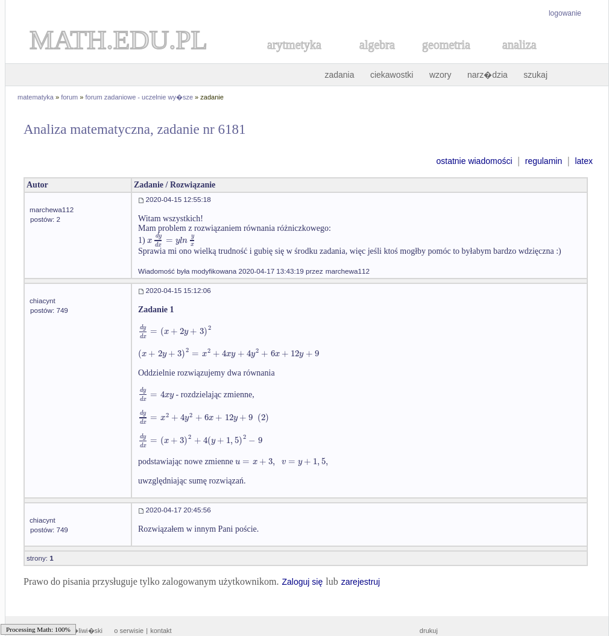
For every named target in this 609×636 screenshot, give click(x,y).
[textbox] (171, 240)
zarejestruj (360, 582)
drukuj (429, 630)
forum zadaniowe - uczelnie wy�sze (140, 97)
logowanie (565, 13)
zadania (339, 75)
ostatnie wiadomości (474, 161)
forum (69, 97)
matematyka (35, 97)
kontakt (160, 630)
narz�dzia (487, 75)
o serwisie (129, 630)
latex (584, 161)
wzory (440, 75)
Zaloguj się (302, 582)
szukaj (535, 75)
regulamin (543, 161)
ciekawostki (392, 75)
